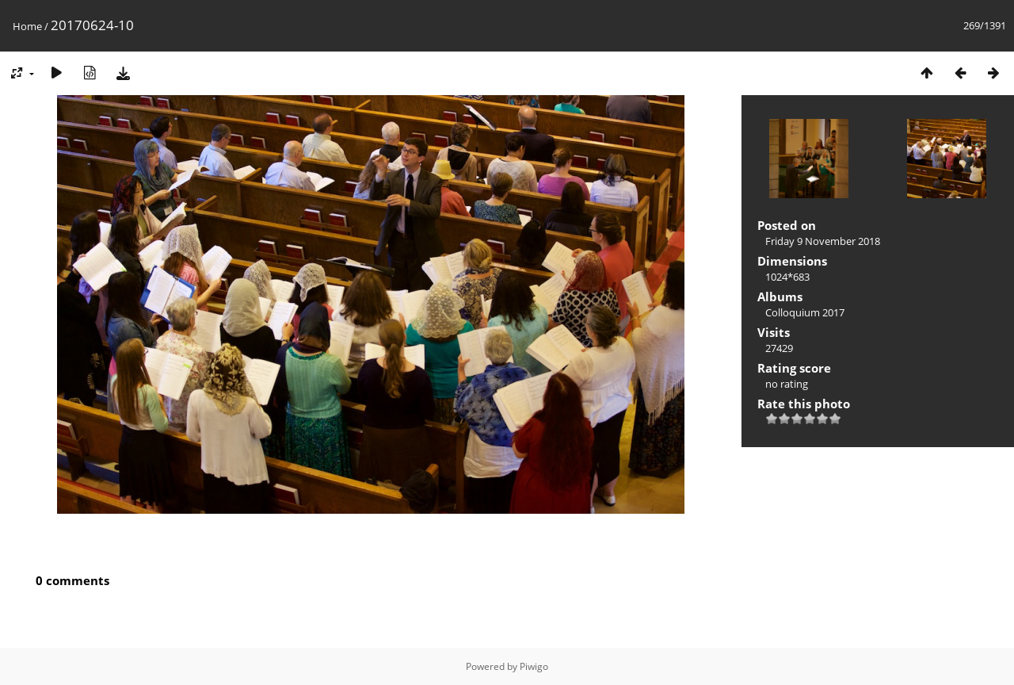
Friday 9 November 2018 (822, 241)
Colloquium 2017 (804, 312)
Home (27, 26)
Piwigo (534, 666)
